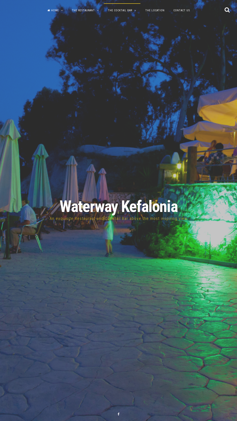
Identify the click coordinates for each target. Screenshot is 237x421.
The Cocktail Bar (120, 10)
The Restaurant (83, 10)
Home (53, 10)
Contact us (181, 10)
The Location (155, 10)
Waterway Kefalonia (119, 206)
